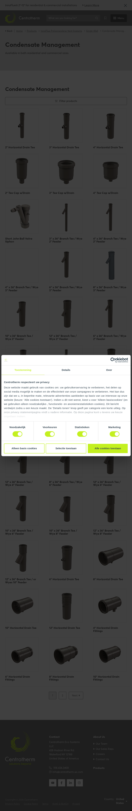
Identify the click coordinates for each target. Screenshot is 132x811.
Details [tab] (66, 369)
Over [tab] (109, 369)
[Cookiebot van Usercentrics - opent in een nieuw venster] (113, 360)
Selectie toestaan (66, 448)
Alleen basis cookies (24, 448)
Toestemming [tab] (23, 369)
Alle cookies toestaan (108, 448)
